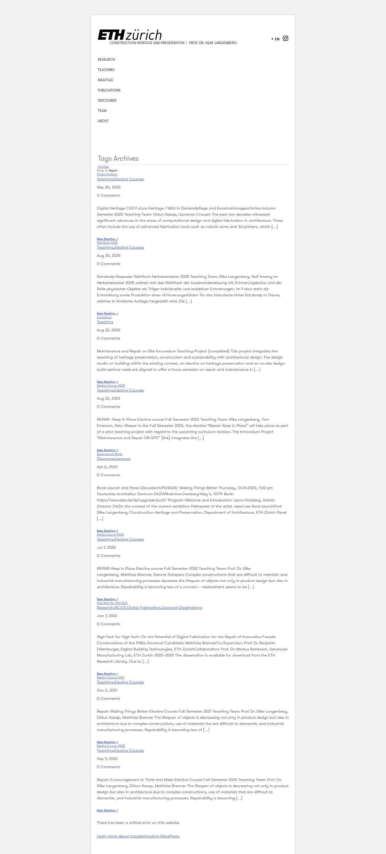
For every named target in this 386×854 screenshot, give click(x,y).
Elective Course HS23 (111, 385)
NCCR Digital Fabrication (137, 607)
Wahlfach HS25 (107, 243)
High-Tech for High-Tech (112, 603)
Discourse (107, 100)
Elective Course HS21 (110, 677)
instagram (285, 38)
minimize (103, 167)
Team (102, 110)
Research (106, 59)
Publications (109, 90)
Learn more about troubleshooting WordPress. (138, 836)
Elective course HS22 (110, 534)
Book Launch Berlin (109, 454)
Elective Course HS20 (111, 746)
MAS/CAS (105, 80)
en (277, 39)
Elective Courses (129, 178)
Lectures (123, 458)
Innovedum (104, 317)
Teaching (106, 69)
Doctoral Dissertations (182, 607)
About (103, 121)
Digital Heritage (107, 174)
